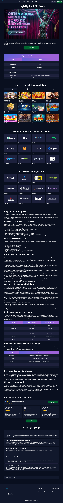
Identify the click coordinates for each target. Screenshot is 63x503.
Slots (52, 89)
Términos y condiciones (42, 490)
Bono (24, 1)
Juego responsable (55, 488)
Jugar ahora (31, 47)
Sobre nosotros (40, 488)
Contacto (53, 490)
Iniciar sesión (53, 1)
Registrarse (59, 1)
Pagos (32, 1)
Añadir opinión (52, 402)
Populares (10, 89)
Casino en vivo (24, 89)
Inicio (20, 1)
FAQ (36, 1)
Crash (38, 89)
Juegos (28, 1)
